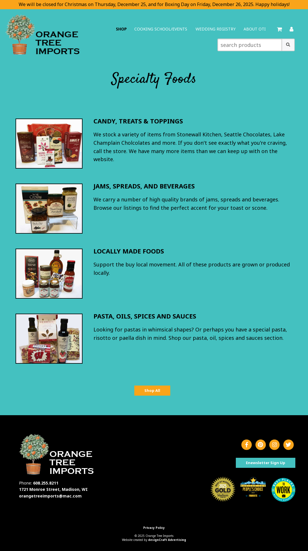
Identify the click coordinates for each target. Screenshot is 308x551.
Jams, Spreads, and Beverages (144, 186)
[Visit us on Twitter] (288, 445)
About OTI (255, 29)
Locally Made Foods (128, 251)
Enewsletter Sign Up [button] (265, 462)
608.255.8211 (45, 483)
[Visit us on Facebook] (246, 445)
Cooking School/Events (160, 29)
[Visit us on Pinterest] (260, 445)
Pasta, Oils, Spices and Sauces (144, 316)
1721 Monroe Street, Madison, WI (53, 489)
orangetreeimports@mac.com (50, 496)
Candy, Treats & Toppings (138, 121)
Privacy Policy (154, 528)
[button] (288, 45)
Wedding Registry (216, 29)
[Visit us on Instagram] (274, 445)
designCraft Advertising (167, 540)
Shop (121, 29)
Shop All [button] (152, 390)
